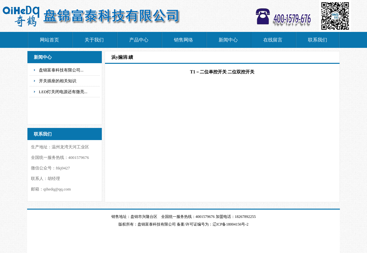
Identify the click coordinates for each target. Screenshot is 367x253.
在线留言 (272, 39)
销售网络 (183, 39)
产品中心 (138, 39)
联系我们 (317, 39)
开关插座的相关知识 (57, 80)
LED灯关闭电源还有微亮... (63, 91)
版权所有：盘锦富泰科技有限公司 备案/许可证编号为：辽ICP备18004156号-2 (183, 224)
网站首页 (49, 39)
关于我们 (94, 39)
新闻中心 (228, 39)
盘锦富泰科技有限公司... (61, 70)
